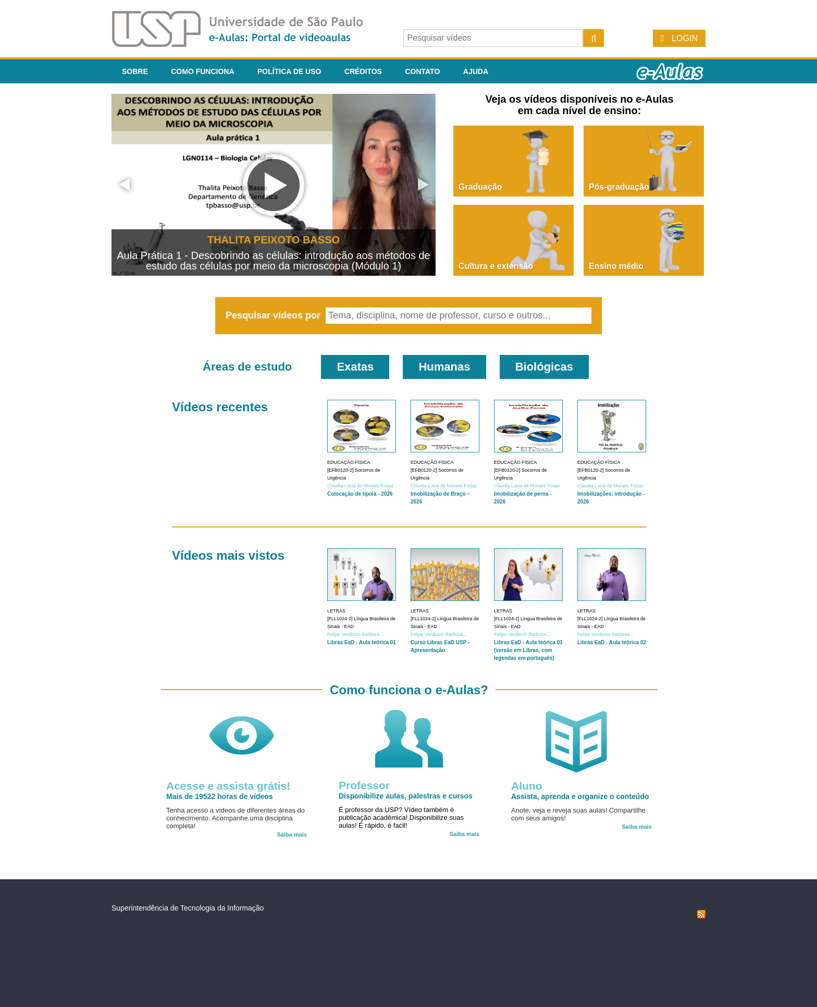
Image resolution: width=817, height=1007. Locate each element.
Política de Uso (289, 71)
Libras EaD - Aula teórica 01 (361, 642)
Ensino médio (616, 266)
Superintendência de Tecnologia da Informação (188, 908)
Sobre (135, 71)
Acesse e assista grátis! (228, 786)
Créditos (363, 71)
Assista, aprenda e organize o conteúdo (580, 796)
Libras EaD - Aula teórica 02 (611, 642)
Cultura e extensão (496, 266)
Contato (422, 71)
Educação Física (348, 462)
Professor (364, 785)
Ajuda (475, 71)
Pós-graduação (619, 186)
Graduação (480, 186)
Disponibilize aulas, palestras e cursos (406, 796)
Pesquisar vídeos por (274, 315)
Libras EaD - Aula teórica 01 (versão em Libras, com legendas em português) (528, 650)
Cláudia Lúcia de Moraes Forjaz (360, 485)
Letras (336, 610)
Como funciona (202, 71)
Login (685, 38)
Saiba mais (292, 834)
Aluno (526, 786)
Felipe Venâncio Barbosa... (355, 634)
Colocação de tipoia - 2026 (360, 494)
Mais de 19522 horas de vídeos (219, 796)
